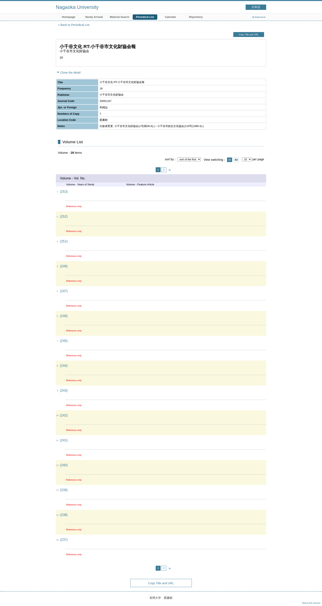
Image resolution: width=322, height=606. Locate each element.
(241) (64, 440)
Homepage (68, 16)
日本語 (256, 7)
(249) (64, 266)
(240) (64, 465)
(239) (64, 490)
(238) (64, 515)
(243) (64, 390)
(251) (64, 241)
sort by (169, 159)
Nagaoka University (77, 7)
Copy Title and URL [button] (249, 34)
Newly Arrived (94, 16)
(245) (64, 341)
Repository (196, 16)
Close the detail (70, 72)
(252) (64, 216)
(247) (64, 291)
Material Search (119, 16)
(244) (64, 365)
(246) (64, 316)
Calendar (170, 16)
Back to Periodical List (75, 25)
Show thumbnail (236, 159)
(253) (64, 191)
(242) (64, 415)
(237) (64, 539)
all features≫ (259, 17)
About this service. (311, 603)
